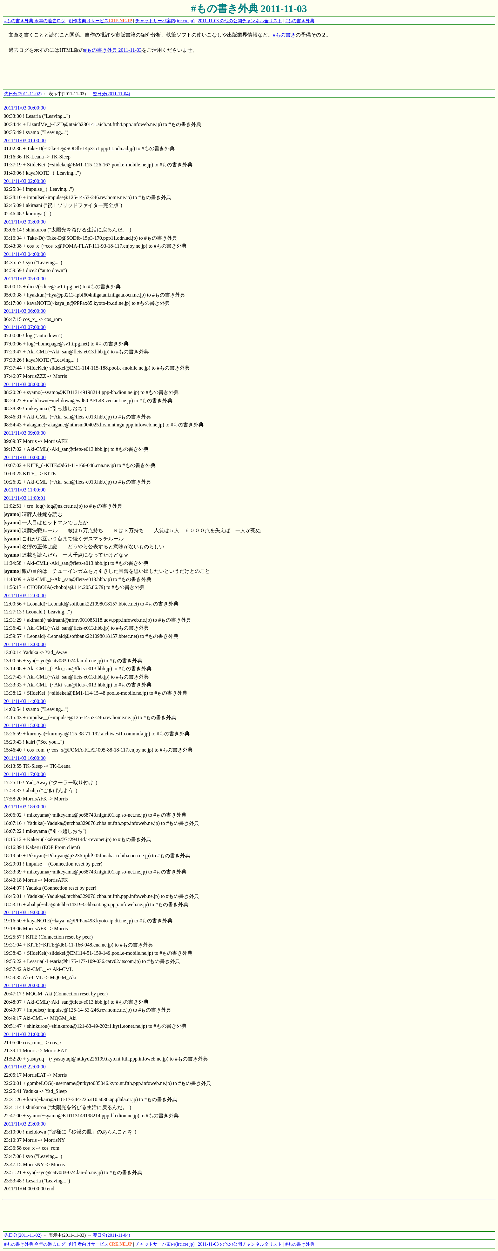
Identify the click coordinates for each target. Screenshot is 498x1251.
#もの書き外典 (299, 20)
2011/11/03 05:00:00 (24, 278)
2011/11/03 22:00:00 (24, 1066)
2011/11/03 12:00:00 (24, 595)
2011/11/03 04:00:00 (24, 254)
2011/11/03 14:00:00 (24, 701)
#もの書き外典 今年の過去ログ (34, 20)
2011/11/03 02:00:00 (24, 181)
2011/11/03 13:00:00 (24, 644)
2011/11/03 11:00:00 (24, 489)
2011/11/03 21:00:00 (24, 1034)
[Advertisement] (118, 74)
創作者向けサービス (100, 20)
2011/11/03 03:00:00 (24, 221)
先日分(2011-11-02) (23, 93)
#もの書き (284, 34)
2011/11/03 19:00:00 (24, 912)
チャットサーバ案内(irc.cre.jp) (165, 20)
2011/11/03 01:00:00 (24, 140)
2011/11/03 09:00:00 (24, 433)
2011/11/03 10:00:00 (24, 457)
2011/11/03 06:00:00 (24, 311)
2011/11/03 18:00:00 (24, 806)
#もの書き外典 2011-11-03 (249, 8)
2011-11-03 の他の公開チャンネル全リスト (240, 20)
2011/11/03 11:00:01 (24, 498)
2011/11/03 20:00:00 (24, 985)
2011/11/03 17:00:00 (24, 774)
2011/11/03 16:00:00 (24, 758)
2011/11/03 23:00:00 (24, 1124)
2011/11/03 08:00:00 (24, 384)
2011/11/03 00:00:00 (24, 107)
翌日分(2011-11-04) (111, 93)
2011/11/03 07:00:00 (24, 327)
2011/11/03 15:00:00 (24, 725)
